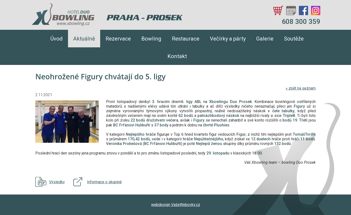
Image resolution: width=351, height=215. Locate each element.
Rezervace (118, 39)
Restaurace (185, 39)
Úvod (56, 39)
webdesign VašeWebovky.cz (175, 204)
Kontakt (177, 56)
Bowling (151, 39)
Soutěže (294, 39)
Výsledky (57, 182)
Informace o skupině (104, 182)
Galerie (264, 39)
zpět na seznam (301, 88)
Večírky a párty (228, 39)
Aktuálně (84, 39)
